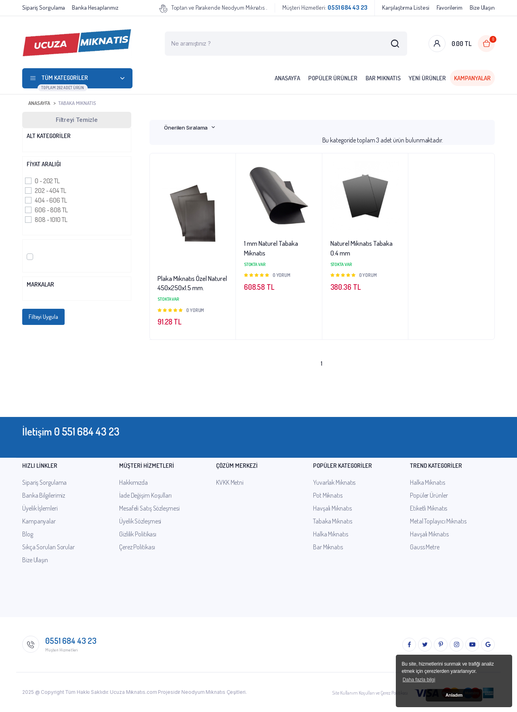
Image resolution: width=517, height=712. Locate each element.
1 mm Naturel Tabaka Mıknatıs (271, 248)
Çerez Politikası (137, 547)
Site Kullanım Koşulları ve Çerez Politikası (370, 693)
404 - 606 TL (51, 200)
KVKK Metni (230, 482)
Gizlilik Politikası (137, 534)
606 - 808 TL (51, 210)
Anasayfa (287, 78)
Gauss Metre (424, 547)
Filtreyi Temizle (77, 120)
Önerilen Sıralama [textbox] (186, 127)
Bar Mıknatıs (383, 78)
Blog (27, 534)
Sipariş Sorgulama (43, 7)
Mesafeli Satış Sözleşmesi (149, 508)
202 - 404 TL (50, 190)
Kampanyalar (472, 78)
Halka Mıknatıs (330, 534)
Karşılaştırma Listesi (405, 7)
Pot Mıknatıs (328, 495)
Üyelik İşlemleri (39, 508)
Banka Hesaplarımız (95, 7)
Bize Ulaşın (482, 7)
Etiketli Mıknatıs (428, 508)
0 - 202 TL (47, 181)
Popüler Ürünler (332, 78)
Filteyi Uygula (43, 316)
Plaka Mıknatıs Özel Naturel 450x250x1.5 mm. (192, 283)
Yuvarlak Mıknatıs (334, 482)
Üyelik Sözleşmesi (140, 521)
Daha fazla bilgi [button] (419, 680)
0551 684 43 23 (71, 640)
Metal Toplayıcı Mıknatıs (438, 521)
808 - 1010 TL (51, 220)
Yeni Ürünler (427, 78)
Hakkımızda (133, 482)
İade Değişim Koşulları (145, 495)
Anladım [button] (454, 695)
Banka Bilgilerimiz (43, 495)
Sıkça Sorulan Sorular (48, 547)
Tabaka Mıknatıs (77, 103)
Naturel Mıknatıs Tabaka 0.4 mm (361, 248)
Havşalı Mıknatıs (332, 508)
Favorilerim (449, 7)
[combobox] (190, 127)
